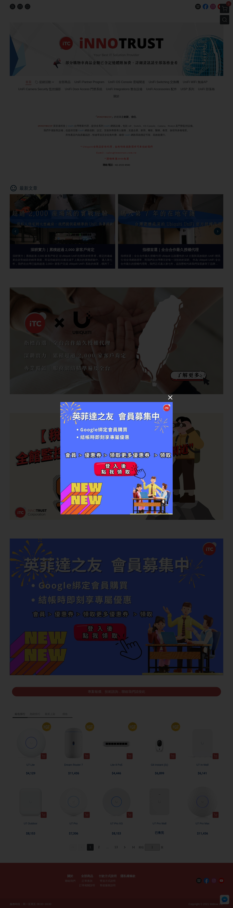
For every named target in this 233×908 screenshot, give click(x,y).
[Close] (170, 397)
